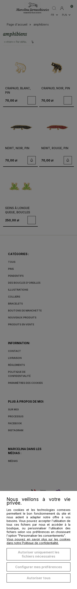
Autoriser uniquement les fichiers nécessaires (38, 554)
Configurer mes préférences (38, 567)
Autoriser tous (39, 578)
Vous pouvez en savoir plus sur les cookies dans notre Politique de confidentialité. (38, 541)
